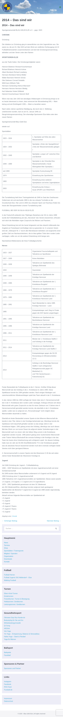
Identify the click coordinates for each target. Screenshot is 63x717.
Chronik (14, 516)
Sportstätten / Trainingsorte (13, 551)
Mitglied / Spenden (10, 553)
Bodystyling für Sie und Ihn (13, 620)
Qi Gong (7, 626)
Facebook (7, 684)
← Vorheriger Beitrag (9, 521)
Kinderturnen (8, 596)
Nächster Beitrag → (54, 521)
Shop (6, 548)
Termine (7, 545)
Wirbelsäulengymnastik (12, 623)
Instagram (7, 681)
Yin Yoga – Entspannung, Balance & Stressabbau (21, 634)
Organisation (8, 556)
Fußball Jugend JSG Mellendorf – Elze (18, 577)
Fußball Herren (9, 575)
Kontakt (6, 562)
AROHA (7, 628)
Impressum (8, 698)
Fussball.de (8, 690)
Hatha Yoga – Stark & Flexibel (15, 636)
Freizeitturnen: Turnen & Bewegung (16, 599)
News (6, 542)
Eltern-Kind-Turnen (11, 593)
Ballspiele (7, 652)
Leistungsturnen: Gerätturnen (14, 604)
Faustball (7, 655)
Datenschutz (8, 701)
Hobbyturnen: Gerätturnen (13, 601)
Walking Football (10, 580)
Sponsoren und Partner (12, 668)
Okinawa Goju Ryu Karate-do (14, 617)
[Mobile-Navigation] (60, 7)
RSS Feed (8, 687)
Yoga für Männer (10, 639)
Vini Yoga (7, 631)
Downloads (8, 559)
